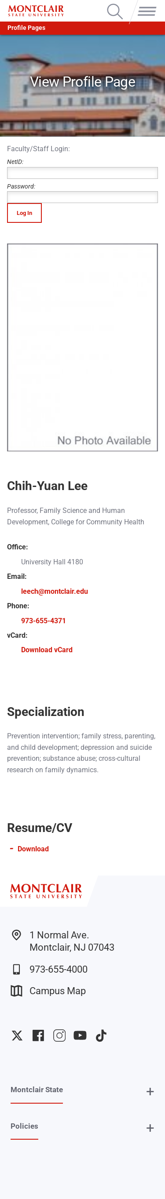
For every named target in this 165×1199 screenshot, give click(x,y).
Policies (24, 1126)
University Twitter (17, 1035)
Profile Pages (26, 28)
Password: (82, 193)
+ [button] (150, 1091)
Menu (145, 4)
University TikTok (101, 1035)
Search (115, 4)
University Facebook (38, 1035)
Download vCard (47, 650)
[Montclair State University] (36, 10)
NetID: (82, 168)
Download (33, 849)
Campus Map (48, 991)
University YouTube (80, 1035)
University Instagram (59, 1035)
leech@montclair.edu (54, 591)
